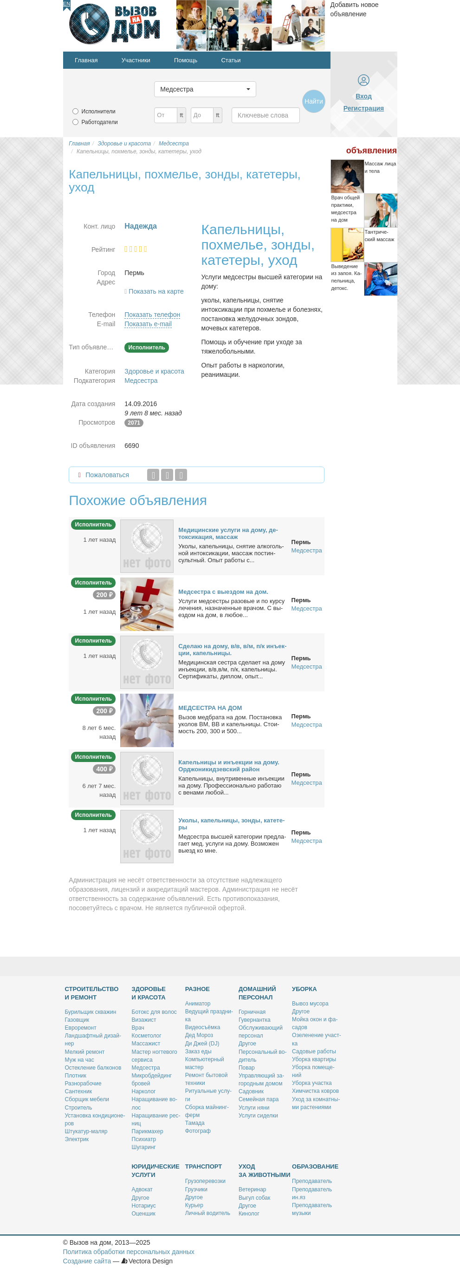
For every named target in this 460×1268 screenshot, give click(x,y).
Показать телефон (152, 314)
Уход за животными (265, 1170)
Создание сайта (87, 1261)
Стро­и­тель (78, 1107)
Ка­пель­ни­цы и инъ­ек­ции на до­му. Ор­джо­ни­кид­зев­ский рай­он (228, 766)
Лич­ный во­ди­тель (207, 1213)
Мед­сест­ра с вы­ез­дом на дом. (223, 591)
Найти (314, 101)
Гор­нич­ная (252, 1012)
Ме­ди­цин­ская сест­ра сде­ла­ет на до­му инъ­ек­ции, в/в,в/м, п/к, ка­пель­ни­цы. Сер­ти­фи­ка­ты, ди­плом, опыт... (231, 669)
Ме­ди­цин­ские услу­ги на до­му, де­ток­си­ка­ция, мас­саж (228, 533)
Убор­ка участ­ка (312, 1083)
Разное (197, 988)
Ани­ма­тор (198, 1003)
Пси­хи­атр (144, 1139)
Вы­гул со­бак (254, 1198)
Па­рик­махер (147, 1131)
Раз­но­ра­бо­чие (83, 1083)
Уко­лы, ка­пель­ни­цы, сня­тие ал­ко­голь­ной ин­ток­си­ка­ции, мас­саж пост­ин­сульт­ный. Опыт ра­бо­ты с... (231, 553)
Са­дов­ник (251, 1091)
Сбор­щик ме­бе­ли (87, 1099)
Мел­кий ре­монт (85, 1052)
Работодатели (100, 122)
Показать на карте (156, 291)
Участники (136, 60)
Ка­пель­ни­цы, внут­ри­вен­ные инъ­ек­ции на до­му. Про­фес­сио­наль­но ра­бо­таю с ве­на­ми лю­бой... (231, 785)
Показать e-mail (148, 324)
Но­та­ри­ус (144, 1205)
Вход (364, 96)
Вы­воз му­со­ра (310, 1003)
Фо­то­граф (198, 1131)
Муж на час (79, 1060)
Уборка (304, 988)
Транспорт (203, 1166)
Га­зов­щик (77, 1020)
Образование (315, 1166)
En (66, 4)
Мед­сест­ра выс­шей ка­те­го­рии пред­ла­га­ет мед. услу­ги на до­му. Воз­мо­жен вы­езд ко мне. (232, 843)
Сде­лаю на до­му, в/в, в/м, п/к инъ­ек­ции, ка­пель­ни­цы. (232, 650)
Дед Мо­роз (199, 1035)
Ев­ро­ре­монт (81, 1028)
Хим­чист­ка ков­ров (315, 1091)
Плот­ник (75, 1075)
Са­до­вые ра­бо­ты (314, 1051)
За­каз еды (198, 1051)
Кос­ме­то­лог (147, 1035)
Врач (138, 1028)
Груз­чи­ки (196, 1189)
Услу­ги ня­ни (254, 1107)
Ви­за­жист (144, 1020)
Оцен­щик (143, 1213)
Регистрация (363, 108)
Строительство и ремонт (92, 993)
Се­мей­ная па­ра (259, 1099)
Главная (86, 60)
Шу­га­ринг (144, 1147)
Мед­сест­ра (146, 1067)
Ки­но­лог (249, 1213)
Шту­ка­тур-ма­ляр (86, 1131)
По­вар (247, 1067)
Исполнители (99, 111)
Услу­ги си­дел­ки (258, 1115)
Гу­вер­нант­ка (255, 1020)
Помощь (185, 60)
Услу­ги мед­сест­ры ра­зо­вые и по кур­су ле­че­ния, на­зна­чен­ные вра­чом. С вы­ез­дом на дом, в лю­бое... (231, 608)
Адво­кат (142, 1189)
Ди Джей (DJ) (202, 1043)
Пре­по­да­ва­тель (312, 1181)
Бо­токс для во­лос (154, 1012)
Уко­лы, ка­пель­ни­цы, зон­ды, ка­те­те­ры (231, 824)
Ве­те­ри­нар (252, 1189)
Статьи (230, 60)
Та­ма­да (195, 1123)
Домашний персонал (257, 993)
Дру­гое (247, 1043)
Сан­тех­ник (78, 1091)
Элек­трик (77, 1139)
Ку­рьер (194, 1205)
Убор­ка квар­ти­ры (314, 1059)
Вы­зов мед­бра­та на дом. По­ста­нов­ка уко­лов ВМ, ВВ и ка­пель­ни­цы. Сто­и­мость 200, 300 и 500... (230, 724)
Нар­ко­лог (144, 1091)
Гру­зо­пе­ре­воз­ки (205, 1181)
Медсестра (140, 380)
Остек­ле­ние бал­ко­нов (93, 1067)
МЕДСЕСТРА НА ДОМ (210, 707)
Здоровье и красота (154, 371)
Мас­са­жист (146, 1043)
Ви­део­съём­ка (202, 1027)
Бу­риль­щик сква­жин (91, 1012)
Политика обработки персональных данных (128, 1251)
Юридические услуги (156, 1170)
